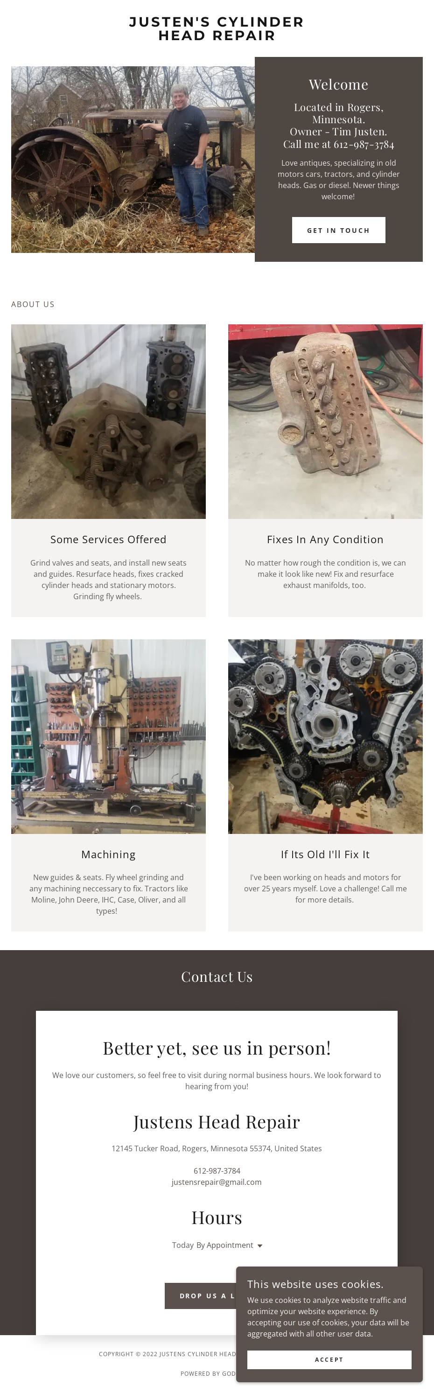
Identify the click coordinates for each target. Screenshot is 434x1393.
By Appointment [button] (224, 1245)
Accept (329, 1360)
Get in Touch (339, 230)
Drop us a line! (217, 1295)
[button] (258, 1246)
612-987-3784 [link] (217, 1171)
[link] (217, 37)
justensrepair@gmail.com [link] (217, 1182)
